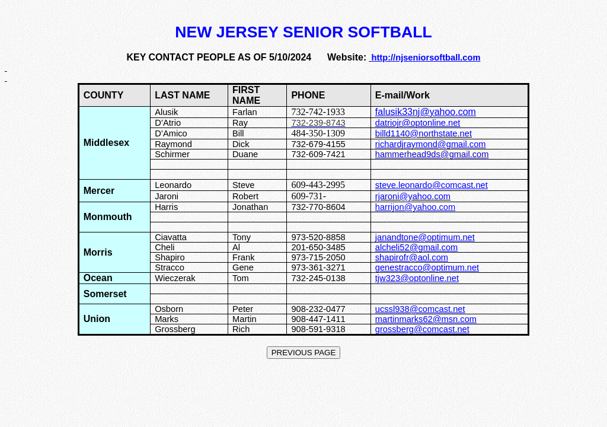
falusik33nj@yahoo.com (425, 112)
